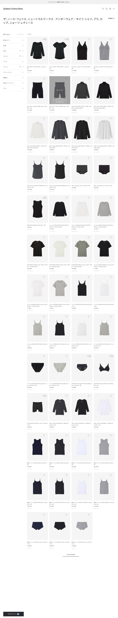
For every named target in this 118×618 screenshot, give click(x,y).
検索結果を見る (13, 614)
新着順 (110, 18)
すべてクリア (20, 34)
